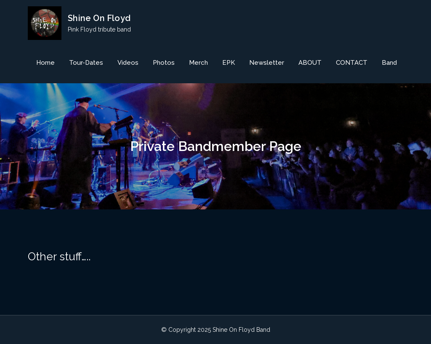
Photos (164, 62)
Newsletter (266, 62)
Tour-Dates (86, 62)
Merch (198, 62)
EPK (228, 62)
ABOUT (310, 62)
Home (45, 62)
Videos (127, 62)
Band (389, 62)
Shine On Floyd (99, 18)
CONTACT (351, 62)
